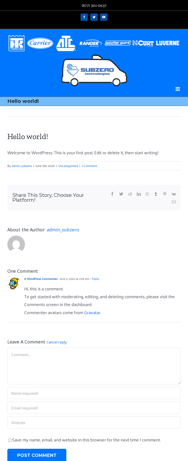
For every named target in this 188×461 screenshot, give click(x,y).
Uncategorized (68, 165)
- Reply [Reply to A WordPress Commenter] (94, 278)
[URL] (94, 422)
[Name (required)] (94, 393)
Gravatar (92, 312)
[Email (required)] (94, 408)
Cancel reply (57, 342)
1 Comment (89, 165)
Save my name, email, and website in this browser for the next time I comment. (86, 440)
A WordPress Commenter (41, 278)
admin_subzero (22, 165)
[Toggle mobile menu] (178, 89)
